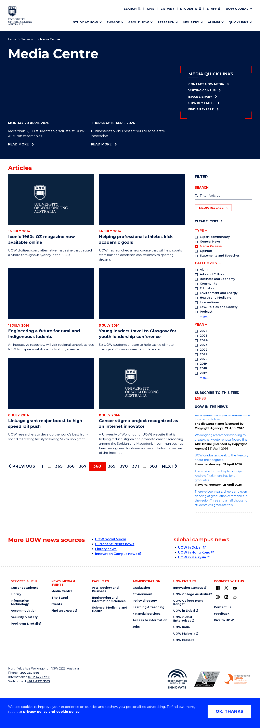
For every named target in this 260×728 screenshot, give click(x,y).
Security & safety (24, 617)
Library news (106, 549)
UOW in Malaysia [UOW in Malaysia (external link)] (192, 557)
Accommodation (24, 610)
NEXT (169, 466)
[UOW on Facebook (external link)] (218, 588)
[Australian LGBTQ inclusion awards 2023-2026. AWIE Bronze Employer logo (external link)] (207, 679)
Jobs (136, 626)
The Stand (59, 597)
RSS (202, 398)
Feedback (221, 613)
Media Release (211, 208)
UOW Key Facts (201, 103)
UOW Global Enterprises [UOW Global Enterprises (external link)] (182, 618)
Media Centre (62, 591)
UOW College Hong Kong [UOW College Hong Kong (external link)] (188, 602)
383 (153, 466)
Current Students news (114, 544)
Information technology (20, 602)
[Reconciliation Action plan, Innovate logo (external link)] (177, 678)
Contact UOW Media (206, 84)
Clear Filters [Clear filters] (206, 221)
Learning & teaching (148, 607)
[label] (223, 196)
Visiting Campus (202, 90)
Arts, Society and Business (105, 589)
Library (167, 9)
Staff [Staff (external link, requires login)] (212, 9)
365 (59, 466)
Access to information (150, 620)
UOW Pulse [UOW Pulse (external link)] (182, 640)
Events (56, 604)
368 (97, 466)
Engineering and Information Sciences (109, 599)
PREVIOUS (21, 466)
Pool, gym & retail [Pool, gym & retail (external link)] (24, 623)
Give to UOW (224, 620)
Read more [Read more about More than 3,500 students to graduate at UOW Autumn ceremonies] (29, 144)
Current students (24, 587)
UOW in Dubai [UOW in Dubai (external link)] (190, 547)
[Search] (132, 9)
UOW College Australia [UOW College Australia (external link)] (191, 594)
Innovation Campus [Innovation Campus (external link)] (188, 587)
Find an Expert (201, 109)
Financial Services (146, 613)
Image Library (200, 97)
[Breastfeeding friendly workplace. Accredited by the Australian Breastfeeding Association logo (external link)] (237, 679)
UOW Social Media (110, 539)
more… (204, 316)
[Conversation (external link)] (235, 597)
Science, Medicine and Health (109, 609)
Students (188, 9)
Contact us (222, 607)
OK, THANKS (229, 711)
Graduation (141, 587)
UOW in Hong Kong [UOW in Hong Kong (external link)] (194, 552)
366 (71, 466)
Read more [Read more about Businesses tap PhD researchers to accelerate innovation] (113, 144)
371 (135, 466)
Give (150, 9)
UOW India (181, 627)
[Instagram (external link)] (218, 597)
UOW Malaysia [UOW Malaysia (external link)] (184, 633)
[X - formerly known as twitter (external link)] (226, 588)
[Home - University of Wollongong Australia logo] (20, 15)
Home (12, 39)
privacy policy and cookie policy (51, 712)
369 (112, 466)
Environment (143, 594)
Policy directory (145, 600)
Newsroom (28, 39)
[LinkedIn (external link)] (226, 597)
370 (124, 466)
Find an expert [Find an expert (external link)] (62, 610)
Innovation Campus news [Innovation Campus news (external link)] (116, 554)
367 (83, 466)
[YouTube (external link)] (235, 588)
